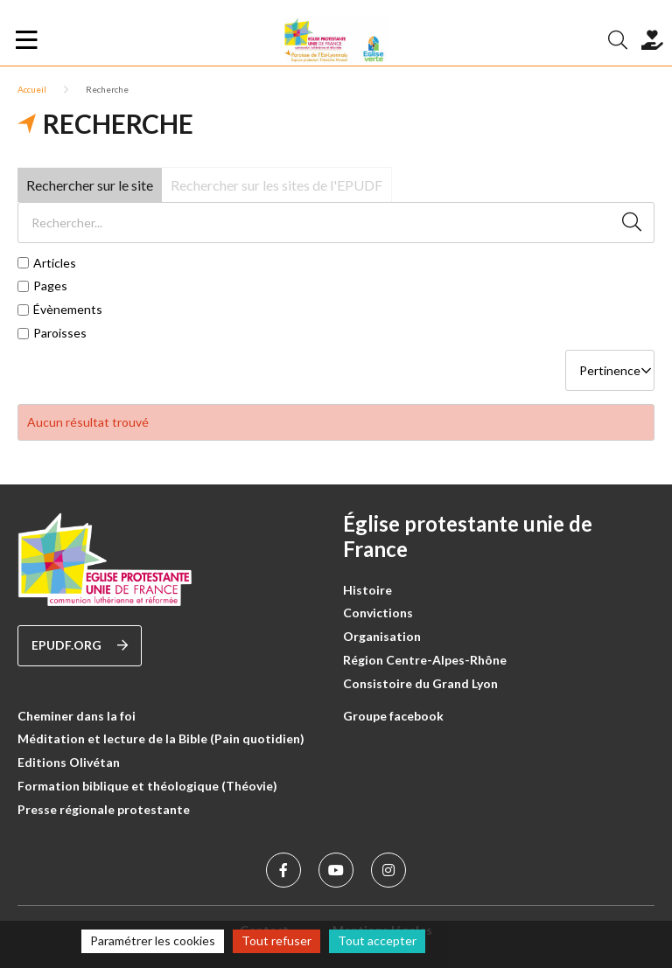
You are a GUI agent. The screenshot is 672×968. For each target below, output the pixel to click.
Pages (50, 286)
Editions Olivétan (69, 762)
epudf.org (80, 645)
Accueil (32, 89)
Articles (54, 263)
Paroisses (60, 333)
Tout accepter (377, 940)
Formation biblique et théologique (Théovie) (147, 785)
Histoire (367, 589)
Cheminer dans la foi (77, 715)
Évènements (67, 310)
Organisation (382, 636)
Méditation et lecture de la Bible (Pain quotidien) (161, 738)
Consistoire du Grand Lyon (420, 683)
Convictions (378, 612)
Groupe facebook (393, 715)
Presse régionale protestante (104, 809)
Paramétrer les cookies (152, 940)
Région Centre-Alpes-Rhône (425, 659)
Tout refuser (277, 940)
